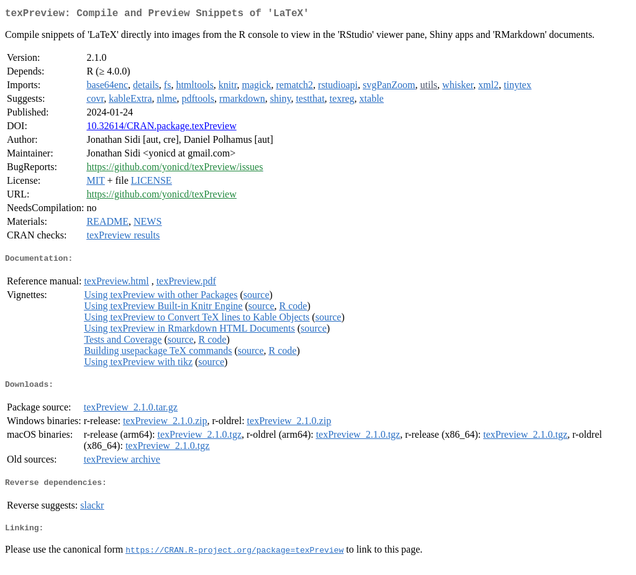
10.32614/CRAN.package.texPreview (161, 128)
